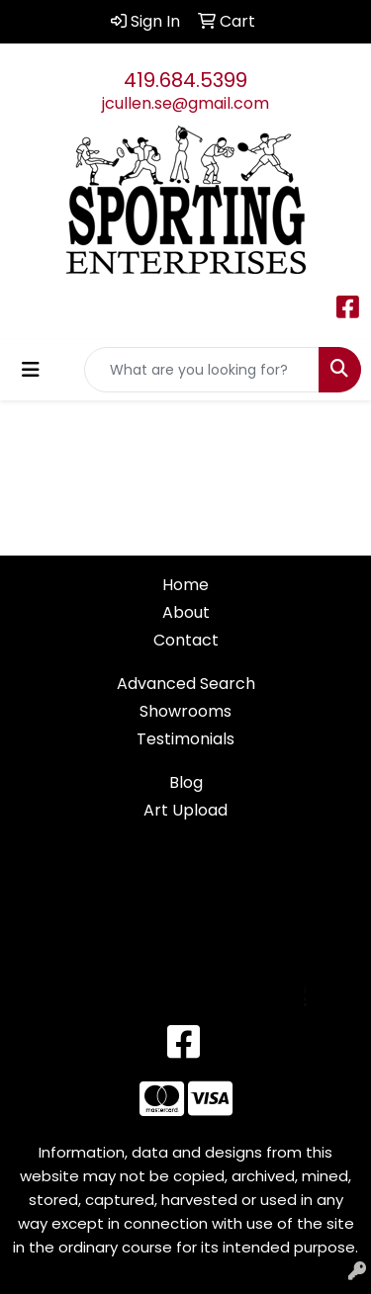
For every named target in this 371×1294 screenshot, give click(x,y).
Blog (186, 782)
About (186, 612)
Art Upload (185, 810)
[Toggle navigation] (30, 370)
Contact (186, 640)
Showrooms (185, 711)
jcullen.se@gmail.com (185, 103)
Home (185, 584)
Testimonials (185, 739)
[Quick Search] (202, 369)
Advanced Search (186, 683)
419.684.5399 (185, 80)
